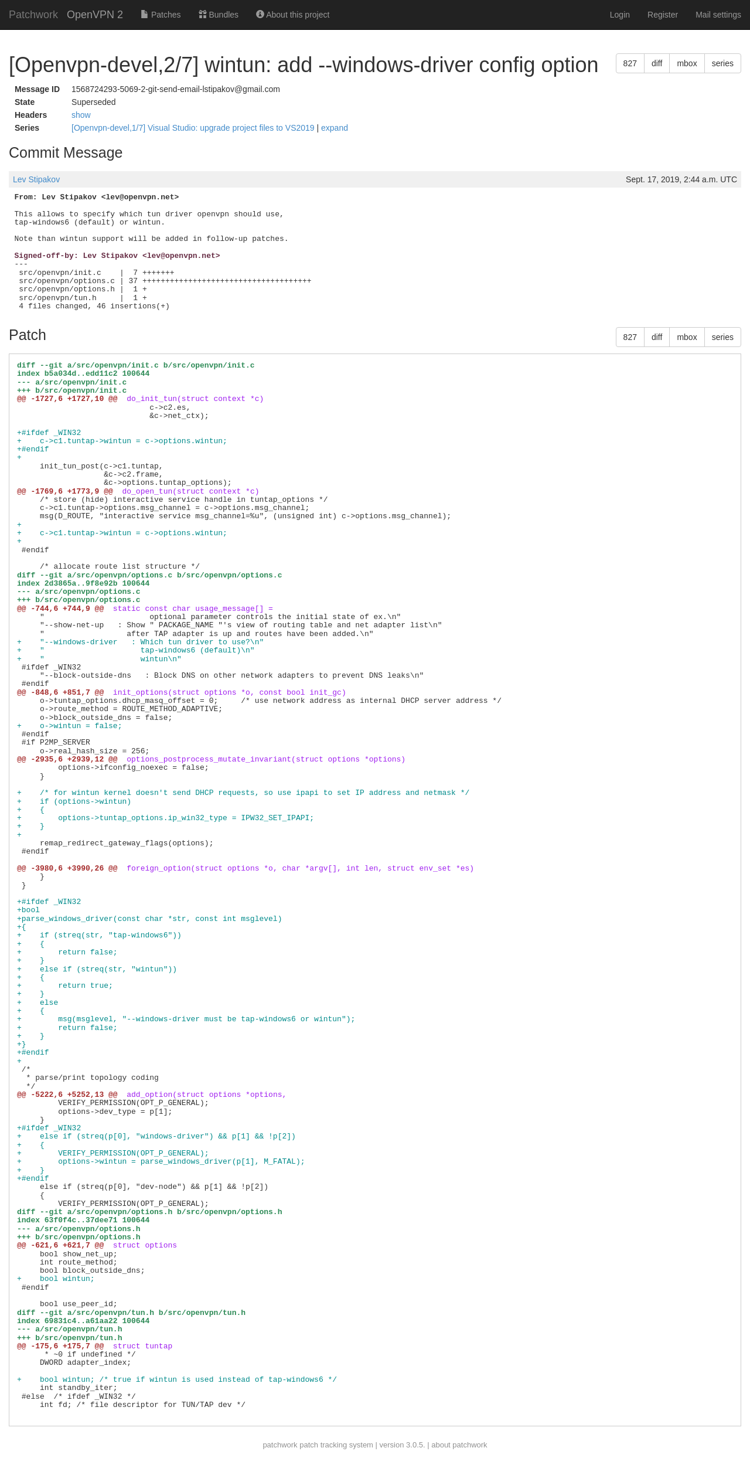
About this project (292, 14)
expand (334, 127)
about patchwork (459, 1444)
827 (630, 63)
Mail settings (718, 14)
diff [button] (657, 63)
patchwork (279, 1444)
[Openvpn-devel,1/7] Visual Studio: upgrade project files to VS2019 (193, 127)
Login (620, 14)
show (81, 115)
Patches (160, 14)
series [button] (723, 63)
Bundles (218, 14)
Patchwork (33, 15)
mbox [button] (687, 63)
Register (662, 14)
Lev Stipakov (36, 179)
